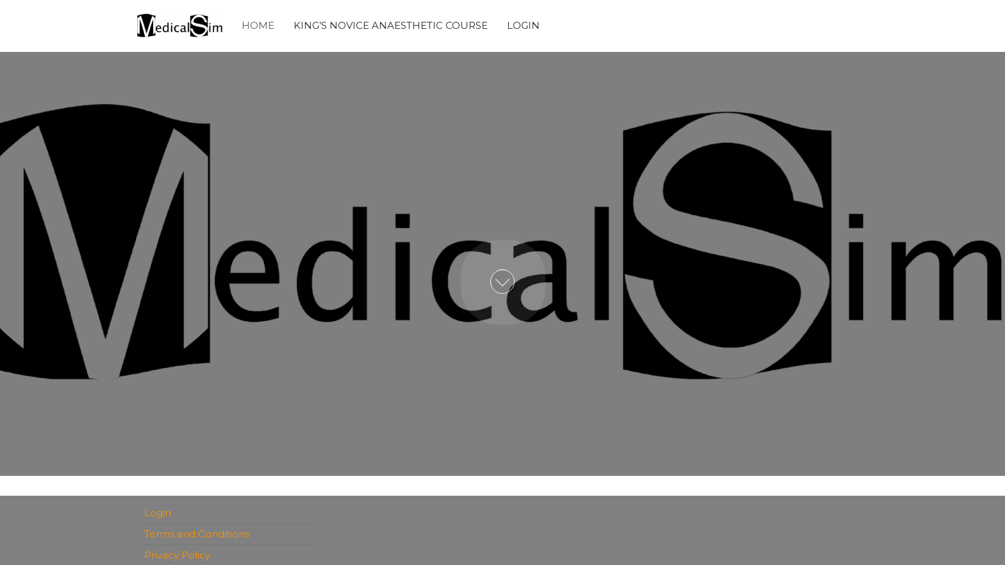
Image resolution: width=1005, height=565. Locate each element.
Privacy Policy (177, 555)
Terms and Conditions (196, 534)
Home (258, 25)
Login (523, 25)
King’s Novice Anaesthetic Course (391, 25)
